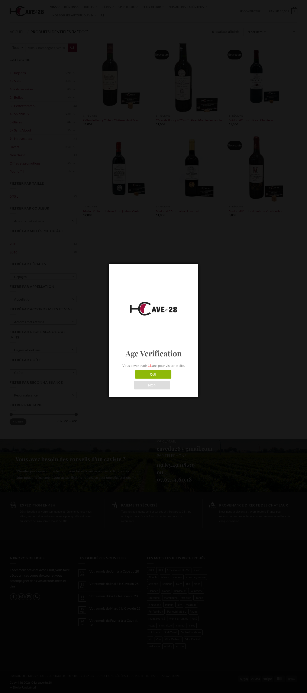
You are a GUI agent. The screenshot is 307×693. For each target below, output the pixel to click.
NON (152, 385)
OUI (153, 374)
